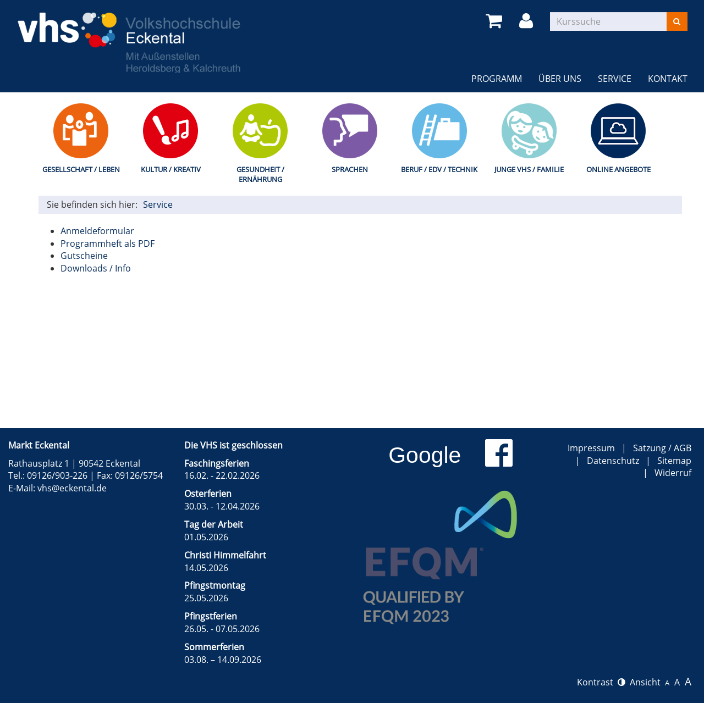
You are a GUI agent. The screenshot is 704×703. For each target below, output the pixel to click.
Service (614, 79)
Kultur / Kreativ (171, 169)
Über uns (559, 79)
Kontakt (668, 79)
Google (424, 455)
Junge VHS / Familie (529, 169)
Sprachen (350, 169)
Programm (496, 79)
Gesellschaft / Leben (81, 169)
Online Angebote (618, 169)
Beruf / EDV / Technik (439, 169)
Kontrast (601, 682)
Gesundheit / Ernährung (260, 174)
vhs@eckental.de (72, 488)
